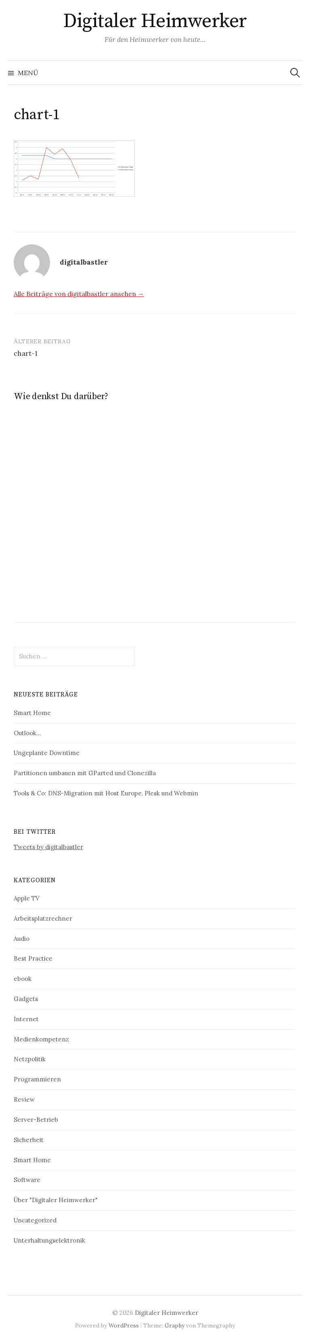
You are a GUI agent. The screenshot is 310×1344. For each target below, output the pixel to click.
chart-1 (26, 353)
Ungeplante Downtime (47, 753)
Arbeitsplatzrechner (43, 918)
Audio (21, 938)
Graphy (174, 1325)
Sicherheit (29, 1140)
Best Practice (33, 958)
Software (27, 1180)
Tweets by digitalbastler (48, 847)
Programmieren (37, 1079)
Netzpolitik (30, 1059)
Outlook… (27, 733)
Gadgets (26, 999)
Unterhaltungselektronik (49, 1240)
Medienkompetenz (41, 1039)
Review (24, 1099)
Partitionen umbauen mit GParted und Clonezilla (85, 773)
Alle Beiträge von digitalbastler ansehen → (79, 294)
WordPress (124, 1325)
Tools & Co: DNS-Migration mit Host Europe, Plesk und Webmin (106, 793)
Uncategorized (35, 1220)
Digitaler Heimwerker (155, 21)
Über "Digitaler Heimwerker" (56, 1200)
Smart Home (32, 713)
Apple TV (27, 898)
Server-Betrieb (36, 1119)
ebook (22, 978)
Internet (26, 1019)
